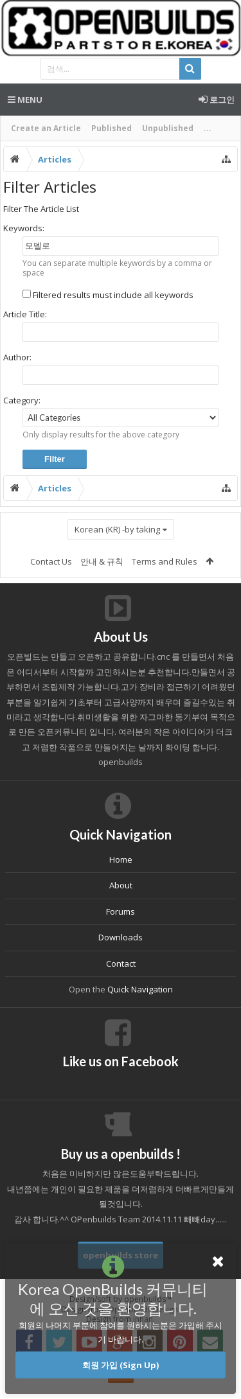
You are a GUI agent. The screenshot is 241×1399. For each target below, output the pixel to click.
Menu (25, 99)
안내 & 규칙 (101, 561)
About (120, 885)
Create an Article (46, 128)
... (207, 128)
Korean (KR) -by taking (117, 529)
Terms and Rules (164, 561)
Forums (120, 911)
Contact (121, 963)
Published (111, 128)
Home (120, 859)
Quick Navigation (140, 989)
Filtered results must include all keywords (107, 295)
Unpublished (167, 128)
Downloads (120, 937)
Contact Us (51, 561)
